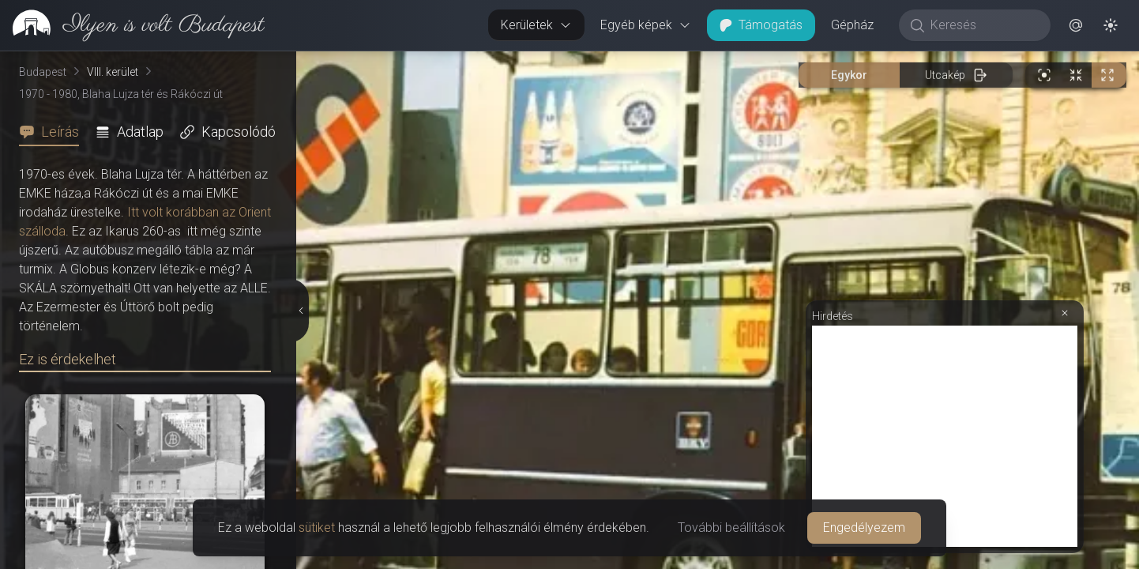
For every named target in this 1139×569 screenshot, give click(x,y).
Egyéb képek (645, 24)
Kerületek (536, 24)
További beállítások (731, 527)
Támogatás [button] (761, 24)
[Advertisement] (944, 436)
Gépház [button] (852, 24)
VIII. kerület (112, 72)
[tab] (53, 132)
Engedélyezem (864, 527)
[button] (1076, 25)
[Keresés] (983, 25)
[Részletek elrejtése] (300, 310)
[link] (132, 25)
